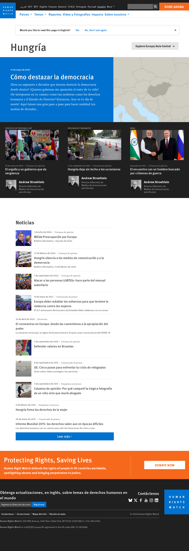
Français (53, 6)
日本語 (71, 6)
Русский (92, 6)
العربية (23, 6)
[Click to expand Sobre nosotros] (117, 14)
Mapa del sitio (40, 513)
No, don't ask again (96, 30)
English (43, 6)
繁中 (36, 6)
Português (81, 6)
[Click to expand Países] (26, 14)
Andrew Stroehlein (31, 182)
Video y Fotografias (76, 14)
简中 (30, 6)
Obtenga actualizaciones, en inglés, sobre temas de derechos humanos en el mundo (63, 494)
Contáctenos (7, 513)
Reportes (55, 14)
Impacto (97, 14)
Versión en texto (57, 513)
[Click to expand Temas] (40, 14)
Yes (77, 30)
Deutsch (62, 6)
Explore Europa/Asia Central (155, 46)
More (111, 6)
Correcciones (23, 513)
